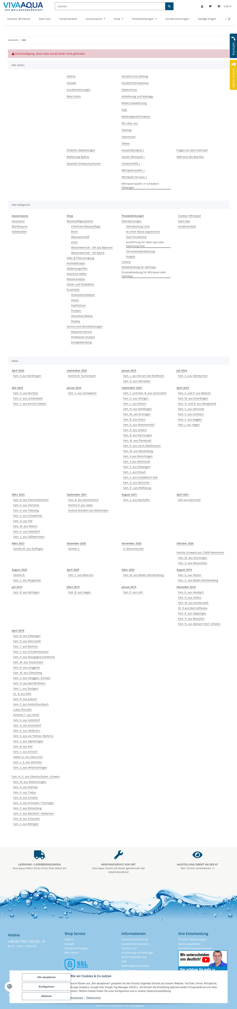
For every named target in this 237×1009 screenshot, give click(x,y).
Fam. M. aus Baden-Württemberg (143, 575)
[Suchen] (110, 6)
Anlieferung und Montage (137, 96)
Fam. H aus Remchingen (138, 456)
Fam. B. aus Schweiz (25, 797)
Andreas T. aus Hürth (26, 714)
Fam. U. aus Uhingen (135, 398)
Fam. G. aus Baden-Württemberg (198, 580)
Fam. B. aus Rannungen (137, 435)
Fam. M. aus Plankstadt (137, 440)
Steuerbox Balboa (82, 316)
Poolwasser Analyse (83, 337)
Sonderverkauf (187, 226)
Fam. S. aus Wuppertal (27, 580)
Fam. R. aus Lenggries (26, 667)
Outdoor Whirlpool (189, 216)
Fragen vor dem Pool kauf (192, 150)
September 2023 (132, 387)
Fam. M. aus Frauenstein (28, 662)
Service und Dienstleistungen (85, 326)
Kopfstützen (78, 305)
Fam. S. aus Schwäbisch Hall (140, 477)
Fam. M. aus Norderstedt (193, 602)
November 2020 (131, 543)
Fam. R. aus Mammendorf (139, 424)
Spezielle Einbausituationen (84, 163)
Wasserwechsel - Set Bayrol (87, 252)
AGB (124, 109)
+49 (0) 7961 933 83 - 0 (26, 941)
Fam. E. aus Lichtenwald (28, 398)
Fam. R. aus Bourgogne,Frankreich (34, 657)
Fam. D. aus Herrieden (136, 381)
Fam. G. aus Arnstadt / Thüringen (33, 803)
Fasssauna (18, 221)
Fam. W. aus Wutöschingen (29, 781)
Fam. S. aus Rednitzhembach (31, 704)
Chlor (74, 242)
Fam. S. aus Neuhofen (136, 500)
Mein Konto (74, 96)
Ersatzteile (73, 289)
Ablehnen (46, 996)
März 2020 (128, 569)
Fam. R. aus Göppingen (192, 613)
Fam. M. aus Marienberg (138, 451)
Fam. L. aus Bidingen (26, 824)
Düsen (75, 300)
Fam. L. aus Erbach (134, 472)
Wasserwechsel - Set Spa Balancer (92, 247)
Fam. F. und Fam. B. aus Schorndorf (144, 393)
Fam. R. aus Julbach (25, 699)
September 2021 (77, 494)
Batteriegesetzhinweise (136, 116)
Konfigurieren (46, 986)
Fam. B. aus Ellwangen (27, 636)
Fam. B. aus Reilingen (26, 592)
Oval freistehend (136, 237)
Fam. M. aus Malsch (25, 526)
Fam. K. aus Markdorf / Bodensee (33, 813)
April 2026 (18, 370)
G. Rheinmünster (133, 548)
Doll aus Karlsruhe (189, 500)
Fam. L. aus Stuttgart (25, 688)
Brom (74, 231)
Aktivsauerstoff (80, 237)
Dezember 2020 (76, 543)
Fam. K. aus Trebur (24, 792)
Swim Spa (184, 221)
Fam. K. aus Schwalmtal (27, 515)
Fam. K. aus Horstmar (26, 505)
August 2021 (129, 494)
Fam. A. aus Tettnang (26, 510)
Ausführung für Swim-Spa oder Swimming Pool (145, 244)
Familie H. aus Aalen (80, 505)
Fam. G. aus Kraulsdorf (27, 725)
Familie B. (19, 575)
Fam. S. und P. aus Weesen (194, 393)
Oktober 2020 (185, 543)
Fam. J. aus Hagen (189, 424)
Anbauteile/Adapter (83, 295)
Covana (126, 261)
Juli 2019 (17, 587)
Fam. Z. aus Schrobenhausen (31, 651)
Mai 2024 (17, 387)
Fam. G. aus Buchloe (25, 393)
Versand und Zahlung (135, 76)
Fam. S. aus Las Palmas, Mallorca (33, 736)
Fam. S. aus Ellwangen (136, 466)
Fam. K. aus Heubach (191, 592)
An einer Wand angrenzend (143, 231)
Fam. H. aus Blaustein (191, 618)
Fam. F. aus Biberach (80, 575)
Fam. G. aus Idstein (189, 575)
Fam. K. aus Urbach (135, 430)
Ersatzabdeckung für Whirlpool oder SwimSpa (144, 274)
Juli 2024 (182, 370)
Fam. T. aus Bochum (25, 646)
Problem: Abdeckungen (81, 150)
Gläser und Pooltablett (80, 284)
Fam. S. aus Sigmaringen (28, 741)
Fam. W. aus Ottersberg (27, 672)
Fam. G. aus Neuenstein (192, 563)
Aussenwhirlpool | (133, 150)
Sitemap (127, 130)
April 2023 (183, 387)
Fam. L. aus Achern (134, 403)
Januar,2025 (129, 370)
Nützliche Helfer (77, 273)
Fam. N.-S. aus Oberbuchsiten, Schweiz (36, 776)
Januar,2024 (74, 387)
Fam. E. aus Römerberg (27, 808)
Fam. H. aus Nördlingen (137, 409)
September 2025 (77, 370)
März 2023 (18, 494)
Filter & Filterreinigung (80, 258)
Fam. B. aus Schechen (26, 818)
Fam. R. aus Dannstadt (27, 641)
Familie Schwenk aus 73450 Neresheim (200, 552)
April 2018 (18, 630)
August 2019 (184, 569)
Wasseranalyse (76, 279)
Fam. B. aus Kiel (23, 746)
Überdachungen (132, 221)
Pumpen (76, 310)
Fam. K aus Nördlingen (27, 375)
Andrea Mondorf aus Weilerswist (88, 510)
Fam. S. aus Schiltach (191, 414)
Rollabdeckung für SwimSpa (139, 267)
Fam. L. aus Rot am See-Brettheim (143, 375)
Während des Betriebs (190, 157)
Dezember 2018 (186, 587)
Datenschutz (93, 997)
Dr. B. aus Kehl (22, 693)
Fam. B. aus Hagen (79, 592)
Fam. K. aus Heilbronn (26, 730)
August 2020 (19, 569)
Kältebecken (19, 231)
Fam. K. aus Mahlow (25, 787)
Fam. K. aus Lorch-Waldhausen (142, 445)
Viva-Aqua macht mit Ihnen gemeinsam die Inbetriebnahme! (118, 868)
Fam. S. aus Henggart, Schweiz (31, 678)
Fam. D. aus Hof (22, 521)
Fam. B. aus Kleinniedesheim (31, 500)
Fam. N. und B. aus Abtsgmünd (197, 403)
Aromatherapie (76, 263)
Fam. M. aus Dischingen (192, 557)
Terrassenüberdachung (140, 251)
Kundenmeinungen (78, 89)
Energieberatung (81, 342)
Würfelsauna (19, 226)
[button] (202, 6)
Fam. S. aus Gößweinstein (29, 536)
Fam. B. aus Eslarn (134, 419)
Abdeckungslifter (77, 268)
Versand (139, 1005)
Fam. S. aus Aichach (25, 751)
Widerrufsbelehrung (134, 103)
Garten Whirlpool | (133, 157)
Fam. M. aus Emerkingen (193, 398)
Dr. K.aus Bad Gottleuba (192, 608)
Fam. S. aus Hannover (191, 409)
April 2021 (183, 494)
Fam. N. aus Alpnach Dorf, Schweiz (199, 624)
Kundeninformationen (135, 83)
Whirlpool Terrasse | (134, 177)
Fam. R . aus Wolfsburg (137, 488)
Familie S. (74, 548)
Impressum (76, 997)
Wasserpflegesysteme (80, 221)
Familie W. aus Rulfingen (28, 548)
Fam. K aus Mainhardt (136, 461)
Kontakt (71, 83)
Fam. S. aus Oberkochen (193, 375)
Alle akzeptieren (46, 977)
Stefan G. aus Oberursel (28, 757)
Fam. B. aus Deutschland (83, 500)
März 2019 (73, 587)
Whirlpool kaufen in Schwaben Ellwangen (140, 185)
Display (75, 321)
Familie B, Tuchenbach (82, 375)
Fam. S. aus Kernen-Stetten (29, 403)
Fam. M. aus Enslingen (137, 414)
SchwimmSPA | (131, 163)
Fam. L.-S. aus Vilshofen (27, 762)
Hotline (71, 76)
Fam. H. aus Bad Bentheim (29, 683)
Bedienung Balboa (78, 157)
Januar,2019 (129, 587)
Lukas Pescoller (22, 709)
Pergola (130, 256)
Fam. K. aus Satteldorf (26, 531)
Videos (126, 143)
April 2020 (73, 569)
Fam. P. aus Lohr (133, 592)
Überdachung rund (138, 226)
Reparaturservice (81, 331)
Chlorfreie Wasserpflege (85, 226)
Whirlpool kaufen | (133, 170)
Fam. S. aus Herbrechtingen (30, 767)
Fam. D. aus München (136, 482)
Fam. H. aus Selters (189, 597)
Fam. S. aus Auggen (190, 419)
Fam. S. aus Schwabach (82, 393)
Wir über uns (130, 123)
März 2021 (18, 543)
